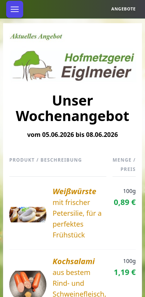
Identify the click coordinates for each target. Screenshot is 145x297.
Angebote (123, 9)
